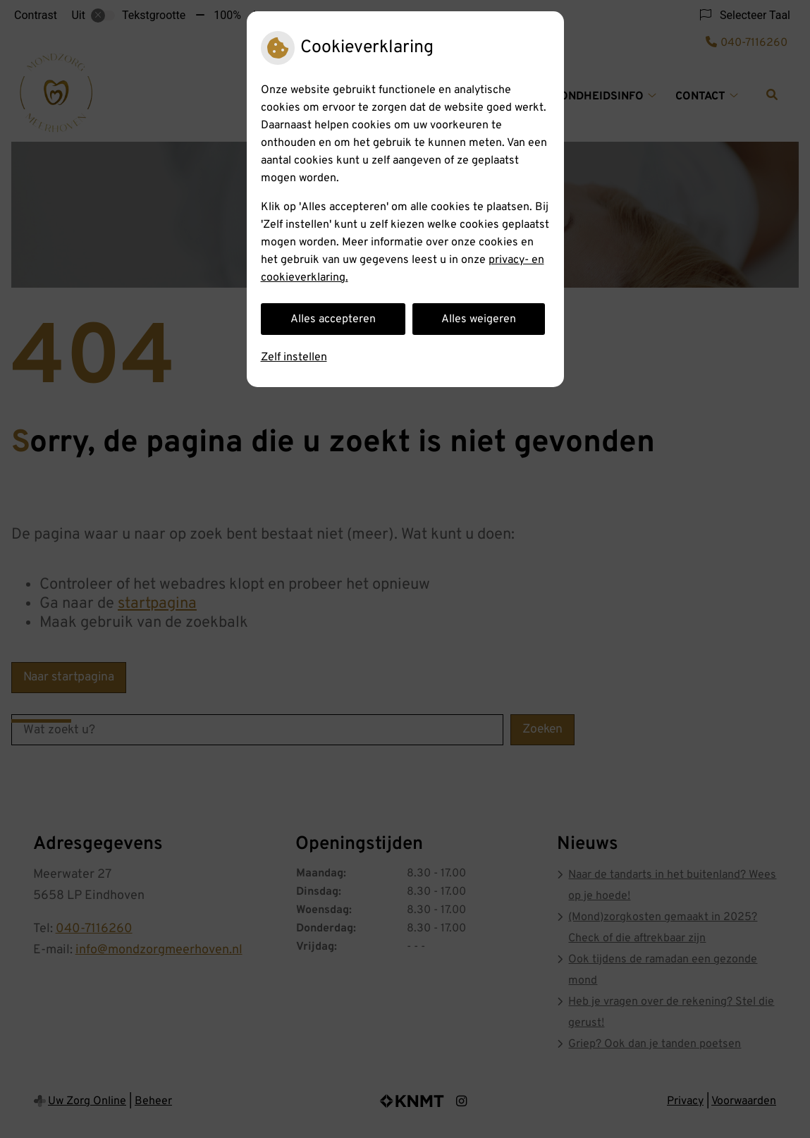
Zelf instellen (294, 357)
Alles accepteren (333, 319)
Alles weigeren (478, 319)
